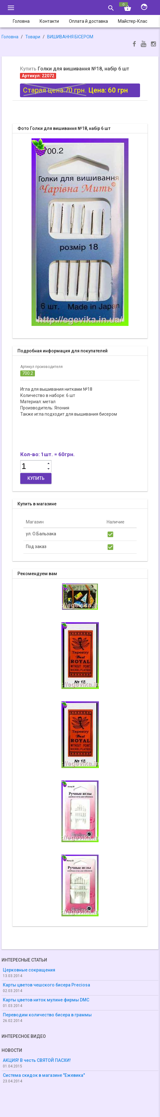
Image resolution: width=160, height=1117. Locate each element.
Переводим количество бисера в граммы (47, 1014)
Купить (36, 478)
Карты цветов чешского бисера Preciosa (46, 984)
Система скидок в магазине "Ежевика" (44, 1075)
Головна (10, 36)
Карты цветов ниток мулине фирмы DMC (46, 999)
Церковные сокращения (29, 969)
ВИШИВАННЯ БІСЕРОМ (70, 36)
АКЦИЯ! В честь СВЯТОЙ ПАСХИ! (37, 1060)
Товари (32, 36)
